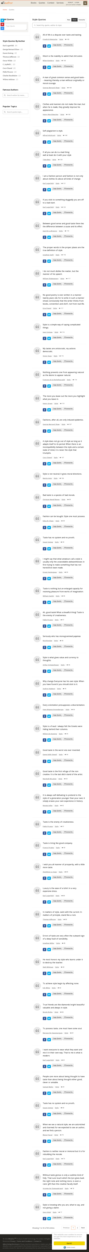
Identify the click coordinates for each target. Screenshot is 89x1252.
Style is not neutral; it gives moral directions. (62, 474)
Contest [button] (50, 3)
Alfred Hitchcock (49, 135)
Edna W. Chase (48, 521)
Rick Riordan (47, 641)
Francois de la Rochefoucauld (54, 380)
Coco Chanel (7, 68)
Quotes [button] (42, 3)
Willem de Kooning (50, 734)
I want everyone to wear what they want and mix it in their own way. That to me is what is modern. (62, 1052)
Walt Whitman (48, 967)
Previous (66, 1228)
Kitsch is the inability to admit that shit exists (62, 56)
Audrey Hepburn (49, 689)
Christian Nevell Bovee (51, 499)
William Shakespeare (50, 279)
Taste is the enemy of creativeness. (58, 822)
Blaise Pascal (47, 1135)
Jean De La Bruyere (50, 231)
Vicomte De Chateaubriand (53, 1188)
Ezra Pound (47, 308)
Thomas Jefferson (9, 57)
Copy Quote (57, 45)
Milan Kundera (48, 60)
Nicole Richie (47, 1012)
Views (74, 20)
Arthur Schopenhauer (51, 665)
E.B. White (46, 988)
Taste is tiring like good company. (58, 843)
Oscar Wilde (7, 60)
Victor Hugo (47, 356)
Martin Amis (47, 478)
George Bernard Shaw (11, 49)
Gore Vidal (47, 1212)
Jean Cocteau (47, 332)
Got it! (69, 1243)
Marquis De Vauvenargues (52, 1033)
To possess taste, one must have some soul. (62, 1028)
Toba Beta (46, 160)
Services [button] (60, 3)
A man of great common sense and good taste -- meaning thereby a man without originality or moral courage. (64, 80)
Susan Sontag (8, 53)
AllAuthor (12, 1239)
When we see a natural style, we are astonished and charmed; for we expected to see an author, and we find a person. (64, 1127)
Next (83, 1228)
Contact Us (37, 1241)
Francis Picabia (48, 848)
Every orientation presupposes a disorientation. (64, 705)
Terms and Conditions (24, 1241)
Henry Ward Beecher (50, 114)
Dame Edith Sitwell (50, 754)
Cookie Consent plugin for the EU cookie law (69, 1247)
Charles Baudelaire (10, 75)
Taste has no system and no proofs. (59, 537)
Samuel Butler (48, 1087)
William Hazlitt (48, 596)
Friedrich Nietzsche (50, 39)
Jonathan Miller (48, 943)
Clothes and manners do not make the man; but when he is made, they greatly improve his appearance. (64, 107)
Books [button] (33, 3)
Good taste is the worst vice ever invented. (61, 750)
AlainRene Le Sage (50, 872)
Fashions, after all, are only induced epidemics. (63, 420)
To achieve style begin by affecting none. (61, 983)
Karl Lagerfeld (8, 45)
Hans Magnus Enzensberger (53, 709)
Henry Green (47, 403)
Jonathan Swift (48, 255)
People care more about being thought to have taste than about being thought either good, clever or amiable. (64, 1079)
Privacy (12, 1241)
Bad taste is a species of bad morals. (59, 495)
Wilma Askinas (9, 79)
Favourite (82, 20)
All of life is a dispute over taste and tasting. (62, 35)
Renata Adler (48, 805)
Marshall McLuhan (49, 779)
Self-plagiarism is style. (53, 131)
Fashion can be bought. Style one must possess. (64, 516)
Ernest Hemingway (50, 572)
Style (61, 39)
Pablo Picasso (8, 72)
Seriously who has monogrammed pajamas (62, 636)
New (68, 20)
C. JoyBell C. (7, 64)
